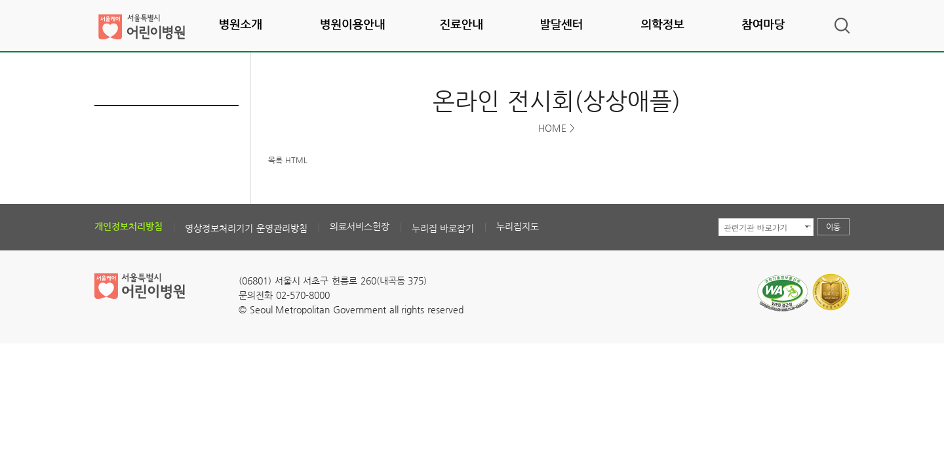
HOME (552, 128)
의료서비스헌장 (359, 226)
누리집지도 (517, 226)
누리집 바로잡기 (443, 228)
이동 (833, 226)
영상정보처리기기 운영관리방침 (246, 228)
